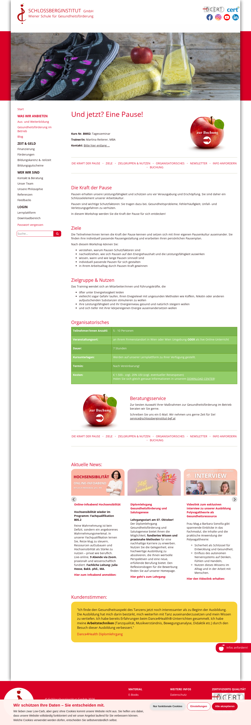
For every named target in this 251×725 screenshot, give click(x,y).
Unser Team (25, 183)
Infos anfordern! (233, 648)
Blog (20, 136)
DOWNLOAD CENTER (200, 379)
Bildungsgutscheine (30, 165)
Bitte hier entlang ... (97, 145)
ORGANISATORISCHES (171, 163)
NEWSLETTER (200, 163)
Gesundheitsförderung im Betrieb (34, 129)
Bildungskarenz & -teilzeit (34, 160)
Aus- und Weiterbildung (33, 122)
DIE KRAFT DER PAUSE (87, 163)
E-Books (133, 695)
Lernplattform (26, 212)
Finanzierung (26, 149)
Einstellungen (198, 706)
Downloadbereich (29, 218)
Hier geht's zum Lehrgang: (148, 577)
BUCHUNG (156, 167)
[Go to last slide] (74, 499)
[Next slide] (234, 499)
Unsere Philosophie (30, 189)
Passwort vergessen (30, 225)
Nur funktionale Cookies (167, 706)
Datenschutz (178, 695)
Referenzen (25, 194)
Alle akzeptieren (225, 706)
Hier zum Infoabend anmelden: (95, 575)
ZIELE (109, 163)
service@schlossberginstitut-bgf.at (153, 418)
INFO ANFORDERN (225, 163)
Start (20, 109)
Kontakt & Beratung (30, 178)
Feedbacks (24, 200)
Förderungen (26, 154)
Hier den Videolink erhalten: (206, 578)
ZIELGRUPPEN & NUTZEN (134, 163)
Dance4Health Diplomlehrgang (100, 634)
